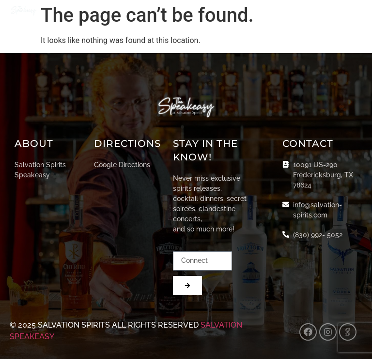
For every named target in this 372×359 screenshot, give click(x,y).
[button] (354, 10)
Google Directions (122, 165)
